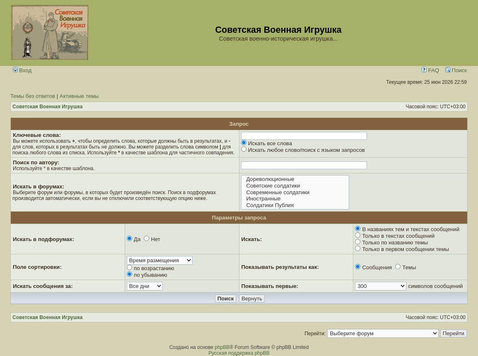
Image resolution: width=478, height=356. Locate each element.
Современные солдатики (295, 192)
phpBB (222, 347)
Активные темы (79, 96)
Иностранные (295, 198)
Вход (22, 70)
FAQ (430, 70)
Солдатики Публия (295, 205)
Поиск (456, 70)
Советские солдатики (295, 186)
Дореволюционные (295, 179)
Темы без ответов (32, 96)
